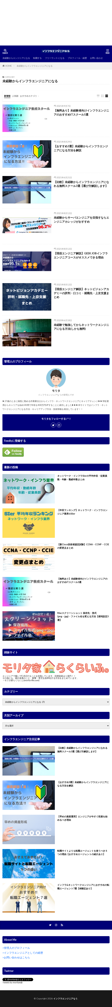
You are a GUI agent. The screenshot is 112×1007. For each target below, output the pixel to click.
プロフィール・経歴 (77, 58)
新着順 (7, 96)
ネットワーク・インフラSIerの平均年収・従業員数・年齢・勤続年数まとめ (82, 477)
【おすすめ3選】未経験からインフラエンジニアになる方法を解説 (81, 148)
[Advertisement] (56, 23)
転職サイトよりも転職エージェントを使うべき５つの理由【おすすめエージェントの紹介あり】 (82, 852)
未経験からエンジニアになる (16, 58)
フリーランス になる (54, 58)
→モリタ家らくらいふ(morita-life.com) (20, 680)
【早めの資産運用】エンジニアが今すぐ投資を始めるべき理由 (82, 818)
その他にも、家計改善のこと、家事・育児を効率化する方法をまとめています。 (40, 678)
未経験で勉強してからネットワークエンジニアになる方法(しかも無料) (81, 327)
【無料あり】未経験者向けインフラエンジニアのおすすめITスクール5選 (81, 112)
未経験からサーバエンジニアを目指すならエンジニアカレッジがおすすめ (81, 219)
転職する (37, 58)
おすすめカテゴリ (28, 96)
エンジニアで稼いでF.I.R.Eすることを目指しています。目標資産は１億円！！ (39, 676)
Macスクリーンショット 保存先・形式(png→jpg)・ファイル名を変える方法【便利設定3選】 (83, 616)
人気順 (15, 96)
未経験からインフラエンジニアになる (35, 66)
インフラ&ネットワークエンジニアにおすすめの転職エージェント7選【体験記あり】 (83, 886)
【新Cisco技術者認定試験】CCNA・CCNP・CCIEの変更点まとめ (83, 546)
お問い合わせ (96, 58)
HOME (8, 66)
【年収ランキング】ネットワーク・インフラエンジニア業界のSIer (82, 512)
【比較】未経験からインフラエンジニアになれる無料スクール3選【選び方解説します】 (81, 184)
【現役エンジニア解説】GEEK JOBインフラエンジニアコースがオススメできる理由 (81, 255)
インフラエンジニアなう (65, 998)
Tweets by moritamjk (12, 982)
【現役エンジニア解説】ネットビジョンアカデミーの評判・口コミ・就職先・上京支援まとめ (81, 293)
